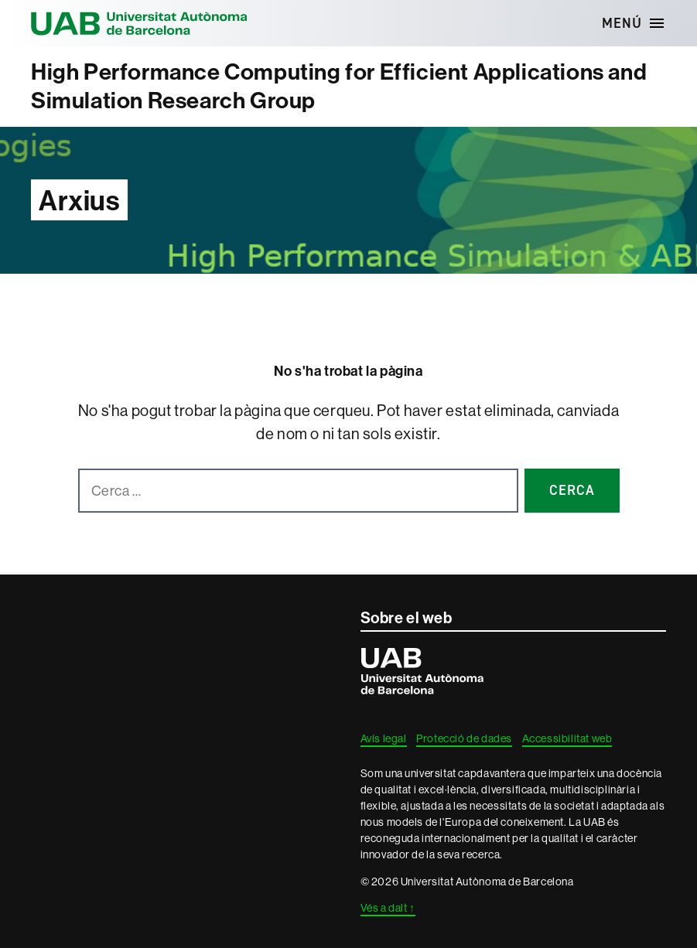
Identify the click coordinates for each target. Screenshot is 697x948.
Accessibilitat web (567, 738)
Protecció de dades (464, 738)
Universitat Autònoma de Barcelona (139, 23)
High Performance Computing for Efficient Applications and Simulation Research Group (339, 86)
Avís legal (383, 738)
